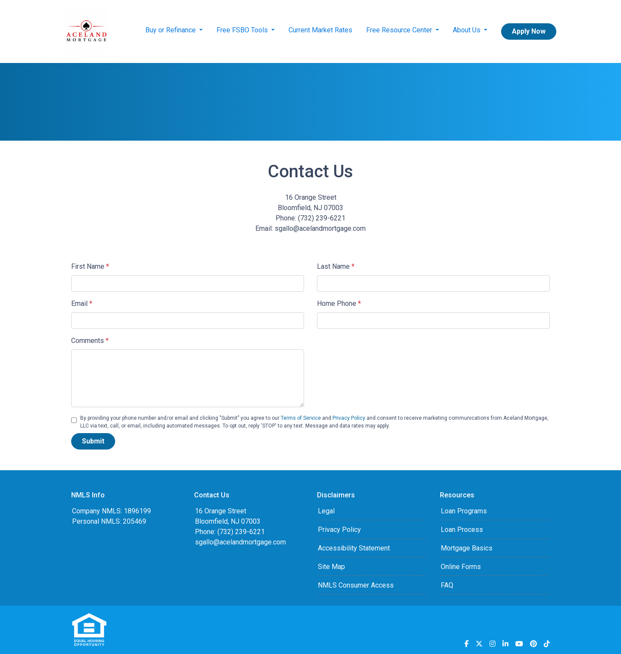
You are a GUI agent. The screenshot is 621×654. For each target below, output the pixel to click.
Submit (93, 441)
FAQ (447, 585)
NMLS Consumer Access (356, 585)
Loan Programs (464, 511)
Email (81, 303)
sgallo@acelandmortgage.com (240, 542)
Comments (90, 340)
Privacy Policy (348, 418)
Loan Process (462, 529)
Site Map (331, 567)
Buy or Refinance (171, 30)
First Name (90, 266)
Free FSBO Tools (243, 30)
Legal (326, 511)
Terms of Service (301, 418)
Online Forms (461, 567)
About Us (467, 30)
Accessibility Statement (354, 548)
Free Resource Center (400, 30)
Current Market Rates (320, 30)
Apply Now (529, 31)
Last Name (335, 266)
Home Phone (339, 303)
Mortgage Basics (466, 548)
